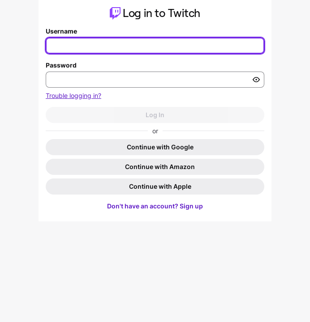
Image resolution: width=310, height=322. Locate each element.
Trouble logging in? (73, 95)
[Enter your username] (155, 46)
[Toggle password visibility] (256, 79)
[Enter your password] (155, 80)
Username (61, 31)
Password (61, 65)
